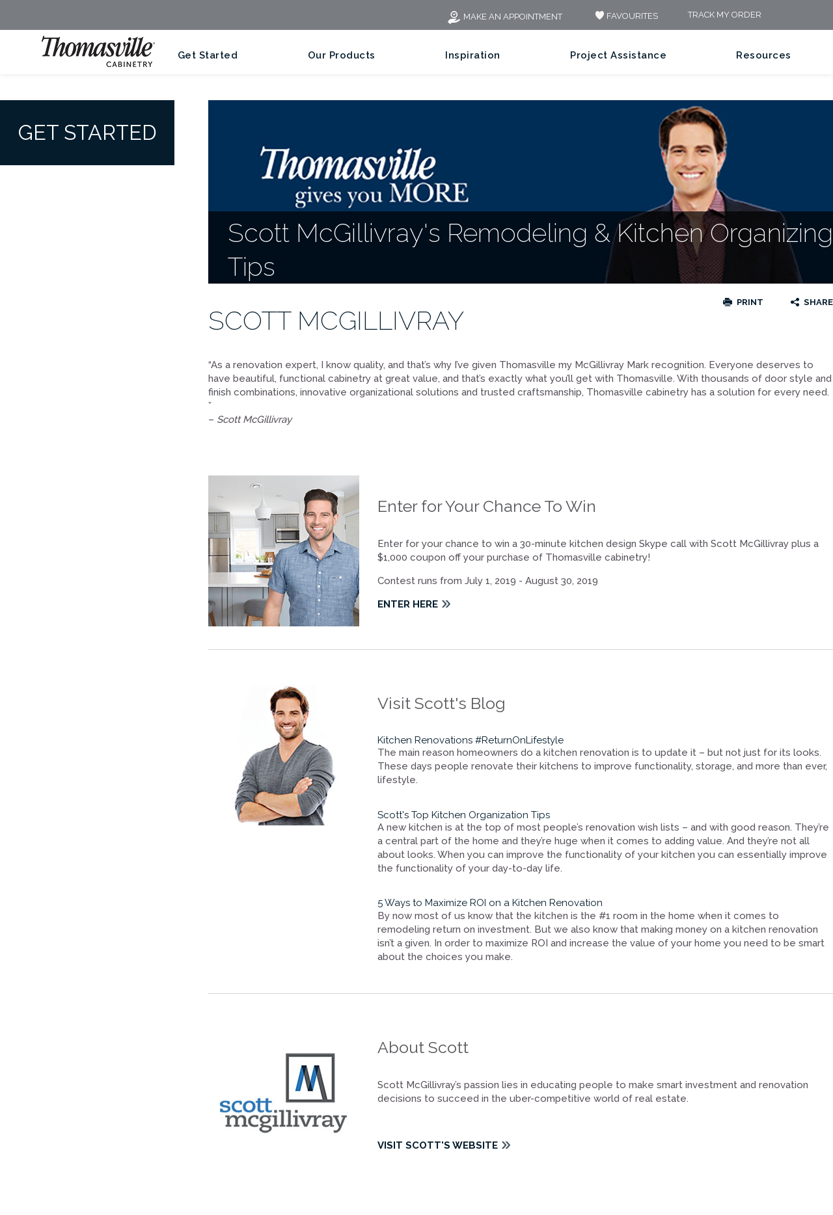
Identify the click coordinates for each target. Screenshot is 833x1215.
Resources (763, 55)
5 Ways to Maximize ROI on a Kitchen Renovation (490, 903)
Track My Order (724, 15)
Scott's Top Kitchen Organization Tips (465, 815)
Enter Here (407, 604)
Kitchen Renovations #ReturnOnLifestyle (471, 740)
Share (818, 302)
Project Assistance (618, 55)
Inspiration (472, 55)
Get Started (208, 55)
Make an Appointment (504, 16)
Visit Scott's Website (437, 1145)
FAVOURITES (625, 16)
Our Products (342, 55)
